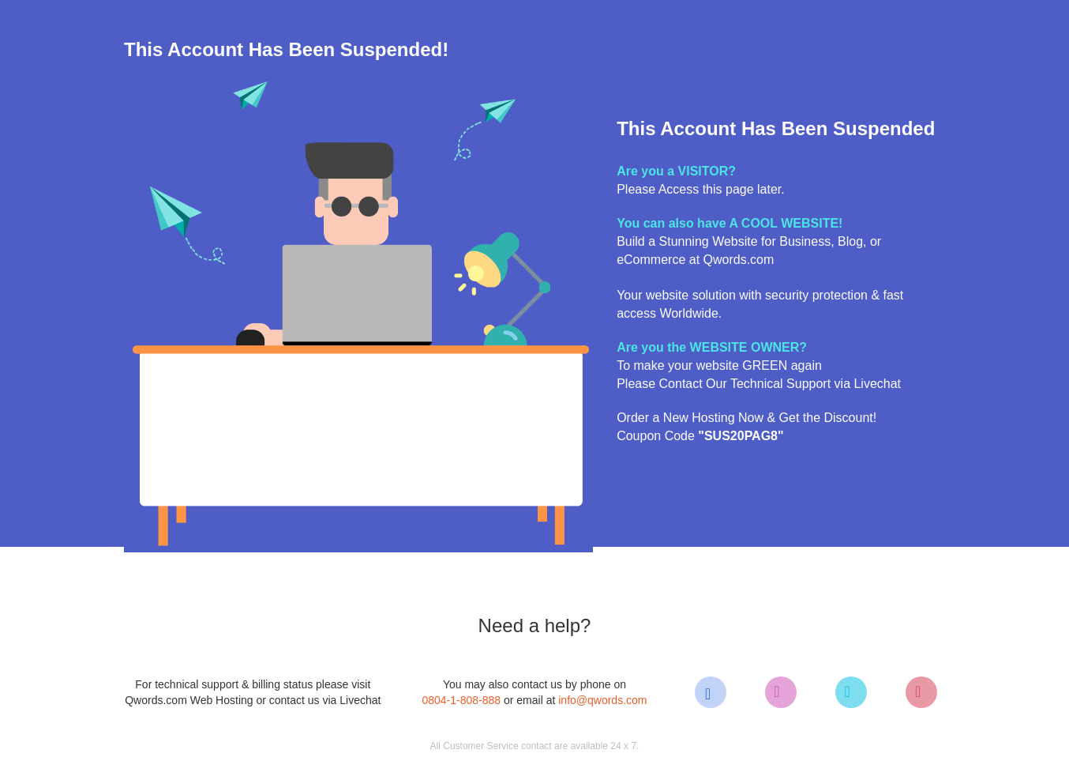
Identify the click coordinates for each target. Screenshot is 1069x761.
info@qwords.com (602, 700)
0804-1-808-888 (461, 700)
